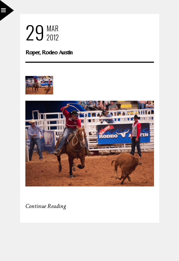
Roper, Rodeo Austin (48, 52)
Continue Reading (45, 206)
